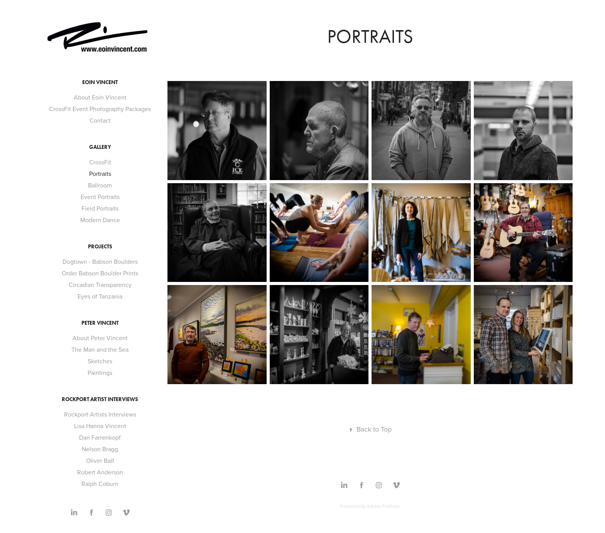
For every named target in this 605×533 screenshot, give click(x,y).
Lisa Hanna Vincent (100, 426)
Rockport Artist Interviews (100, 399)
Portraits (100, 173)
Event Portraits (100, 196)
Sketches (100, 361)
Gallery (100, 147)
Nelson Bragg (100, 449)
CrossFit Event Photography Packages (100, 109)
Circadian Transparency (100, 284)
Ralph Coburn (99, 483)
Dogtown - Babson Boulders (100, 261)
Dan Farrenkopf (100, 437)
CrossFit (100, 162)
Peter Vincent (99, 323)
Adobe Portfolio (383, 506)
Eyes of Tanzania (100, 296)
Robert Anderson (100, 472)
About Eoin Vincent (100, 97)
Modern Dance (100, 220)
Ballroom (100, 185)
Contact (100, 120)
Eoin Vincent (100, 82)
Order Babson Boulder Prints (100, 273)
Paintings (100, 372)
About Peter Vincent (100, 338)
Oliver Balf (100, 460)
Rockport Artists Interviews (100, 414)
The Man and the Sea (99, 349)
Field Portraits (99, 208)
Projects (100, 246)
